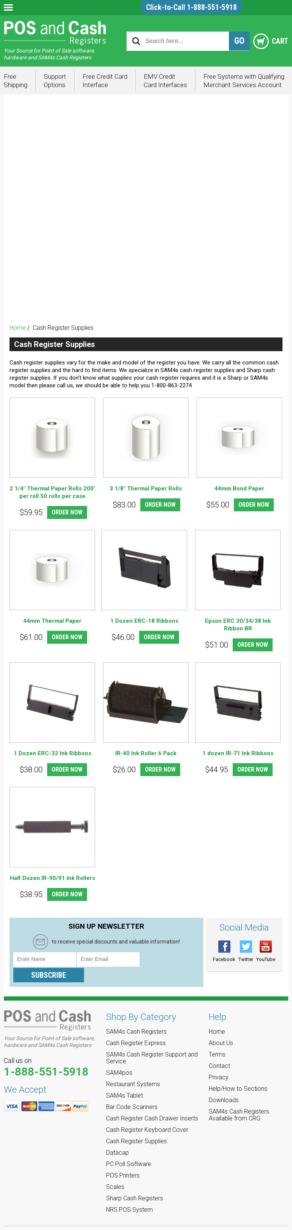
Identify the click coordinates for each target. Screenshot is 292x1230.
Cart (269, 41)
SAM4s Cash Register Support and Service (146, 134)
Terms (217, 1039)
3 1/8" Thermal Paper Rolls (146, 488)
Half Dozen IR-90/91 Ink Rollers (52, 878)
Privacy (219, 1062)
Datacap (146, 244)
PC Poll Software (146, 257)
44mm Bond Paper (239, 488)
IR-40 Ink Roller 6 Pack (145, 753)
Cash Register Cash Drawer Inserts (146, 203)
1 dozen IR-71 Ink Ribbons (237, 753)
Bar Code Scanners (146, 189)
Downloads (224, 1084)
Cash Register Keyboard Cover (146, 216)
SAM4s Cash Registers (146, 107)
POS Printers (146, 271)
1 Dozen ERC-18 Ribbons (144, 620)
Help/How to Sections (238, 1073)
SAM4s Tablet (146, 175)
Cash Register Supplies (146, 230)
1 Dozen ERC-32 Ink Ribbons (52, 753)
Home (18, 327)
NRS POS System (146, 312)
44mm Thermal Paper (52, 620)
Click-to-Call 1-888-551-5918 (191, 7)
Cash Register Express (146, 120)
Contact (219, 1050)
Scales (146, 285)
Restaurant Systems (146, 161)
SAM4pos (146, 148)
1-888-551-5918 (46, 1056)
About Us (221, 1027)
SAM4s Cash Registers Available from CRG (239, 1100)
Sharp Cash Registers (146, 298)
